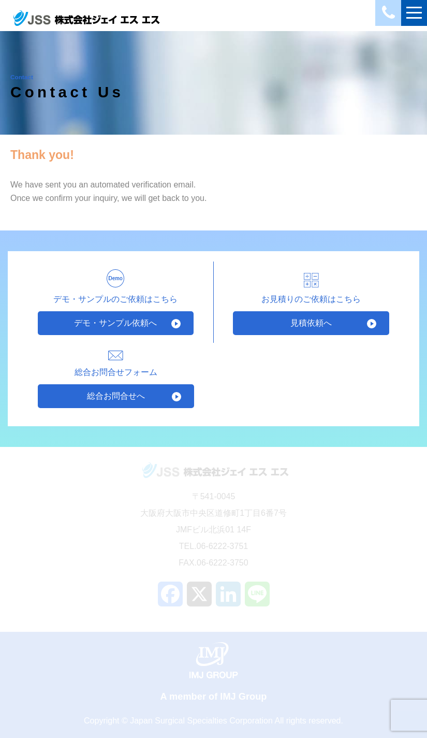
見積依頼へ (311, 323)
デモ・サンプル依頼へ (115, 323)
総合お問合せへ (116, 396)
